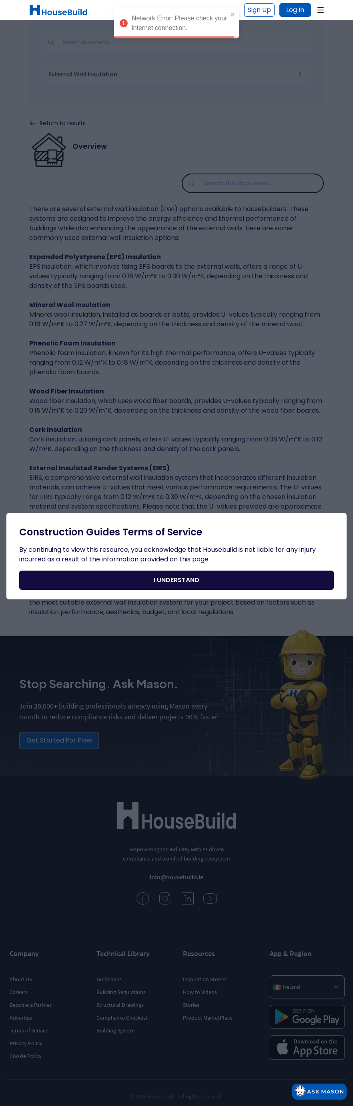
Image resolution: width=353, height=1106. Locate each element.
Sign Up (259, 9)
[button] (320, 10)
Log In (295, 9)
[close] (233, 10)
